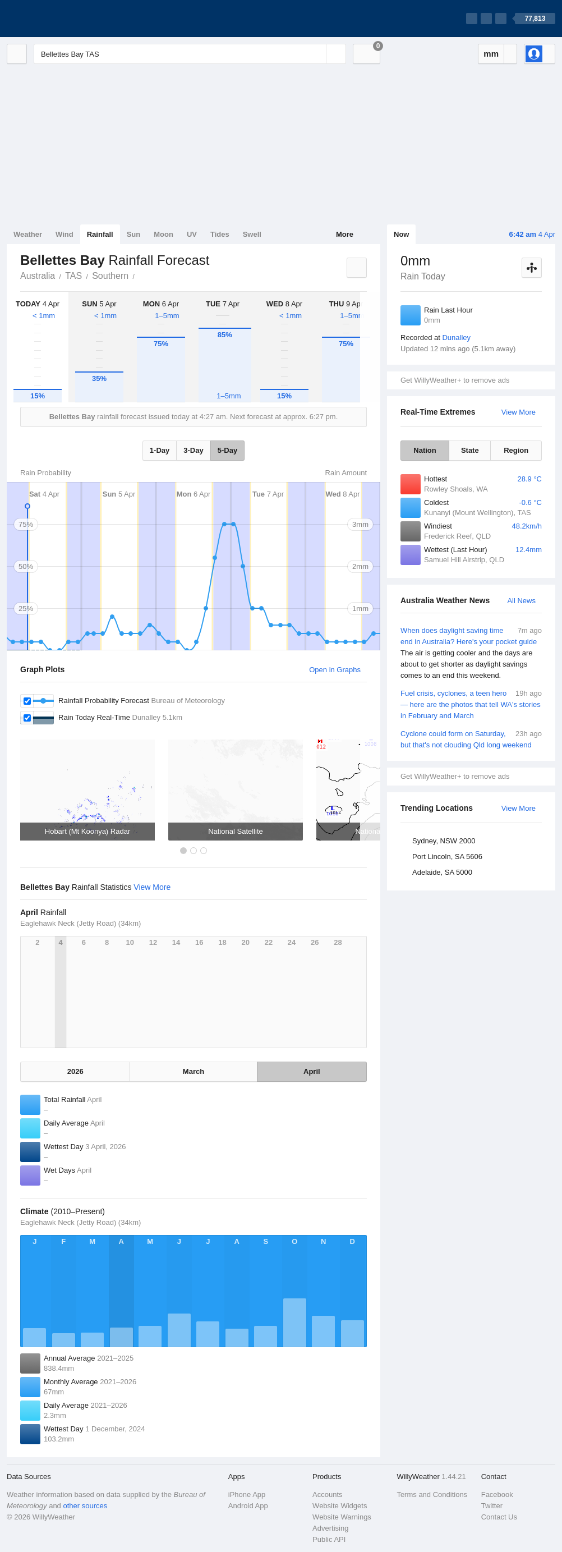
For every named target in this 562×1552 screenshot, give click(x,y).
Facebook (497, 1494)
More (344, 234)
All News (521, 600)
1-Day (159, 450)
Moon (163, 234)
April (311, 1071)
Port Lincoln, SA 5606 (447, 856)
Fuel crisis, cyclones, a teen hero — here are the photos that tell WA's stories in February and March (471, 704)
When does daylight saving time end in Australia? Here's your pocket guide (471, 653)
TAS (73, 276)
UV (192, 234)
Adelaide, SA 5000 (442, 872)
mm (491, 53)
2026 (75, 1071)
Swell (252, 234)
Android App (248, 1506)
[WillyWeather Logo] (59, 18)
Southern (110, 276)
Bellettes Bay (140, 274)
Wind (64, 234)
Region (516, 450)
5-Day (227, 450)
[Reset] (316, 53)
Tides (219, 234)
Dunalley (456, 337)
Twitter (492, 1506)
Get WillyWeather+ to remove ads (454, 380)
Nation (424, 450)
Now (401, 234)
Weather (27, 234)
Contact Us (499, 1517)
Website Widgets (339, 1506)
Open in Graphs (335, 669)
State (470, 450)
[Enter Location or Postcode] (190, 54)
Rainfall (100, 234)
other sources (85, 1506)
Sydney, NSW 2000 (443, 841)
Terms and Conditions (432, 1494)
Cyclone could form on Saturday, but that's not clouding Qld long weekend (471, 738)
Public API (329, 1539)
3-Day (193, 450)
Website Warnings (341, 1517)
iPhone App (247, 1494)
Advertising (330, 1528)
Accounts (327, 1494)
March (193, 1071)
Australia (37, 276)
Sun (134, 234)
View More (518, 412)
